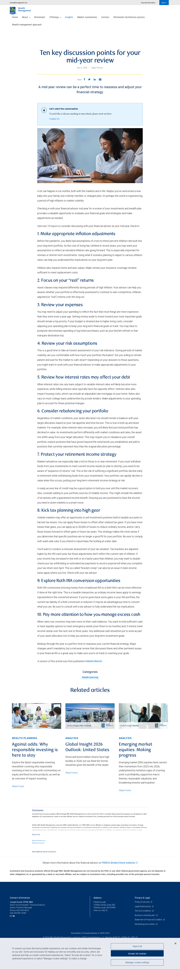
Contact (105, 17)
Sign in (164, 3)
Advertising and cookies (145, 924)
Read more (18, 786)
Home (15, 17)
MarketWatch (95, 661)
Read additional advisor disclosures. (44, 852)
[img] (36, 716)
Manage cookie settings (137, 962)
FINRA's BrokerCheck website (118, 862)
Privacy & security (142, 902)
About (26, 17)
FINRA (124, 937)
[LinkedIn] (14, 916)
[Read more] (36, 834)
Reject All (137, 946)
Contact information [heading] (20, 897)
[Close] (175, 943)
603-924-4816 (22, 910)
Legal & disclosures (143, 906)
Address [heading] (98, 897)
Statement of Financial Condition (149, 919)
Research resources (38, 843)
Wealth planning (90, 677)
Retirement (39, 17)
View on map (99, 910)
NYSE (115, 937)
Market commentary (87, 17)
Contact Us (54, 119)
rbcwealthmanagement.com (18, 3)
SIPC (133, 937)
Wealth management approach (27, 24)
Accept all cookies (137, 953)
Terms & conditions (143, 910)
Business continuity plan (145, 915)
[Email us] (11, 916)
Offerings (55, 17)
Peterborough (100, 902)
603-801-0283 (20, 913)
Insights (69, 17)
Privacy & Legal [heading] (142, 897)
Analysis (71, 738)
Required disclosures (38, 840)
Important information (148, 3)
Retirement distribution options (129, 17)
